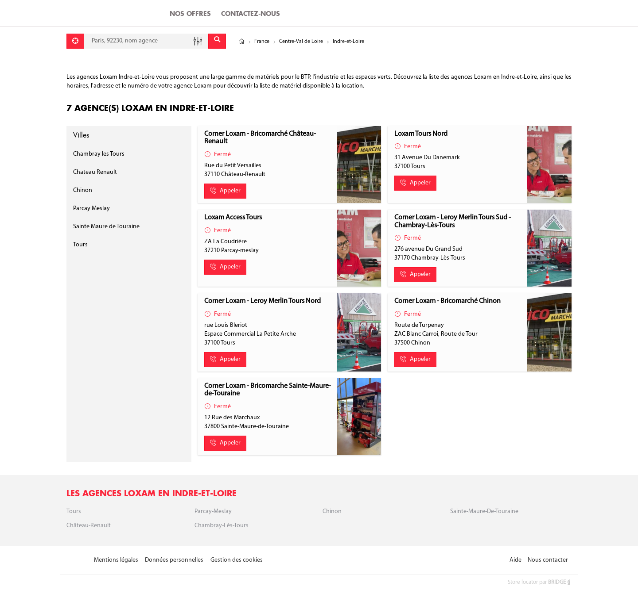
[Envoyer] (217, 41)
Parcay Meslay (91, 208)
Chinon (82, 190)
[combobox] (146, 41)
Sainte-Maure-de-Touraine (484, 511)
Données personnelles (174, 560)
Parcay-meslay (213, 511)
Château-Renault (88, 525)
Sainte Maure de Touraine (106, 226)
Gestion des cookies (236, 560)
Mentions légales (116, 560)
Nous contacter (548, 560)
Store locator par (540, 582)
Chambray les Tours (98, 154)
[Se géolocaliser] (75, 41)
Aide (515, 560)
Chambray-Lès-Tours (222, 525)
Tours (80, 244)
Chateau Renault (95, 172)
